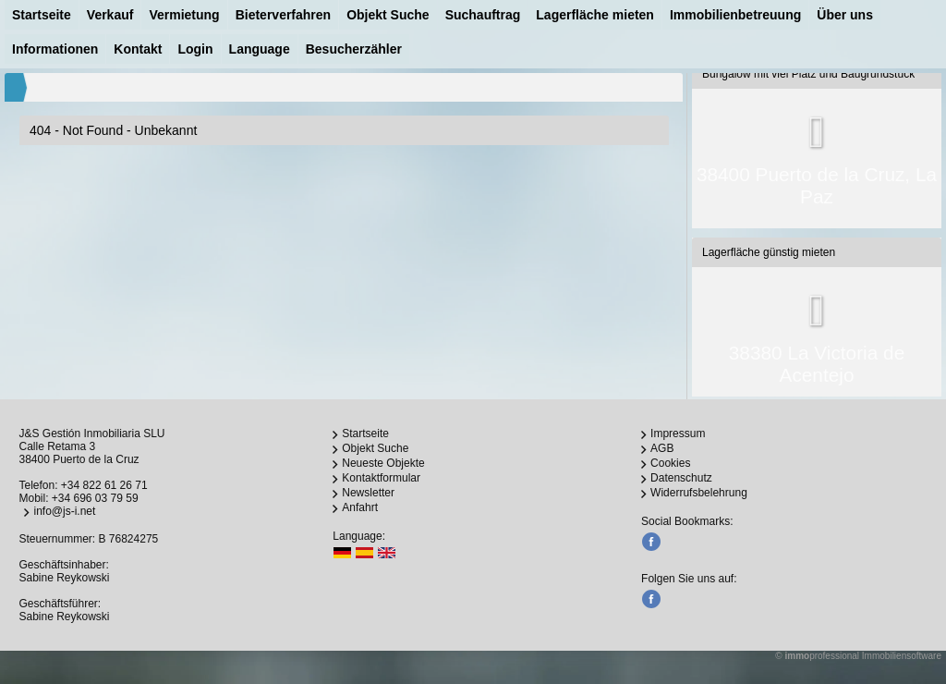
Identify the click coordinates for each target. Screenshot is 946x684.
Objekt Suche (387, 14)
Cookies (670, 463)
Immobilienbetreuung (735, 14)
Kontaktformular (381, 477)
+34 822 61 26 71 (104, 485)
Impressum (677, 433)
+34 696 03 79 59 (95, 498)
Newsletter (368, 492)
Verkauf (110, 14)
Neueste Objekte (383, 463)
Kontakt (138, 49)
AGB (661, 448)
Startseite (41, 14)
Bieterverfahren (284, 14)
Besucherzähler (354, 49)
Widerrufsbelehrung (698, 492)
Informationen (55, 49)
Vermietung (184, 14)
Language (259, 49)
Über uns (845, 14)
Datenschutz (681, 477)
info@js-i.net (64, 511)
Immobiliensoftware (901, 656)
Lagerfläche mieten (595, 14)
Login (194, 49)
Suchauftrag (483, 14)
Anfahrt (360, 507)
